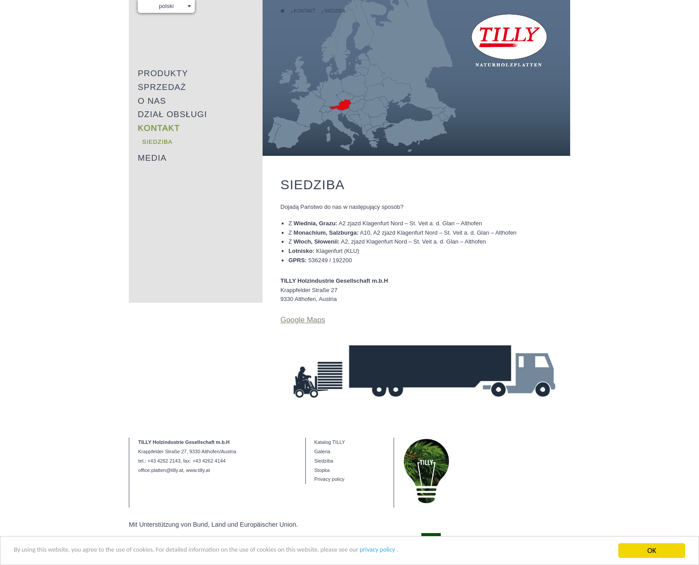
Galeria (322, 420)
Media (152, 158)
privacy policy (442, 554)
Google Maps (302, 320)
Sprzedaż (162, 87)
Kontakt (304, 10)
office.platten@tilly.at (160, 438)
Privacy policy (329, 448)
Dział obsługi (172, 114)
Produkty (163, 73)
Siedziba (334, 10)
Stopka (321, 438)
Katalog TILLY (329, 410)
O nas (152, 101)
